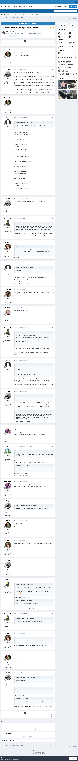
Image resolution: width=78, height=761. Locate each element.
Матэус (7, 307)
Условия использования (14, 759)
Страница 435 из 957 (52, 43)
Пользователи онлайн (33, 14)
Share (5, 35)
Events (8, 14)
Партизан (12, 31)
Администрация (22, 14)
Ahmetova (8, 289)
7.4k (8, 129)
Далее (44, 41)
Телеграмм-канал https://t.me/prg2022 (38, 1)
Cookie (43, 750)
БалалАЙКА (7, 49)
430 (10, 41)
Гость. (8, 117)
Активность (10, 10)
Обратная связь (37, 750)
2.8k (8, 61)
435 (25, 41)
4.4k (8, 230)
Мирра (8, 69)
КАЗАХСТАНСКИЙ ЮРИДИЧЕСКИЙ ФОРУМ (16, 6)
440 (40, 41)
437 (31, 41)
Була (7, 446)
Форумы (3, 14)
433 (19, 41)
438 (34, 41)
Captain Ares (74, 35)
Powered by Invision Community (39, 753)
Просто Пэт (7, 242)
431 (12, 41)
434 (22, 41)
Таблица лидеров (19, 10)
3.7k (8, 438)
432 (16, 41)
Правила (14, 14)
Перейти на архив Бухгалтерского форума (35, 10)
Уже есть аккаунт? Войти (61, 6)
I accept (73, 758)
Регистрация (73, 6)
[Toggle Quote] (16, 122)
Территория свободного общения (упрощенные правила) (27, 33)
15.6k (8, 81)
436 (28, 41)
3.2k (8, 319)
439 (37, 41)
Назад (6, 41)
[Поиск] (60, 11)
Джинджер (7, 426)
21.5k (8, 300)
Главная (4, 11)
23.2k (8, 253)
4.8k (8, 458)
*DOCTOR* (7, 218)
